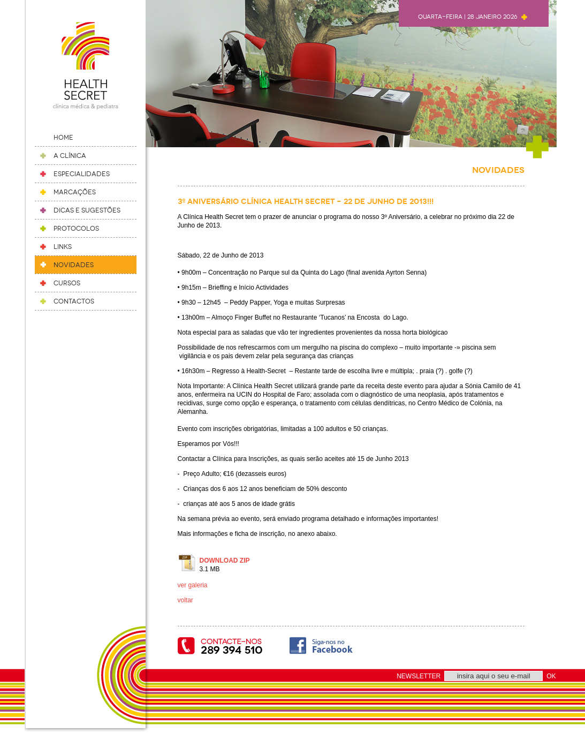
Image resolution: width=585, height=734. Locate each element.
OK (551, 676)
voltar (185, 600)
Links (63, 247)
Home (63, 137)
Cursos (67, 283)
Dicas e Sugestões (87, 210)
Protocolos (76, 228)
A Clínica (70, 156)
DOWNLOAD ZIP (225, 560)
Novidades (74, 265)
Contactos (74, 301)
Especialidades (82, 174)
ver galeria (193, 585)
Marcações (75, 192)
